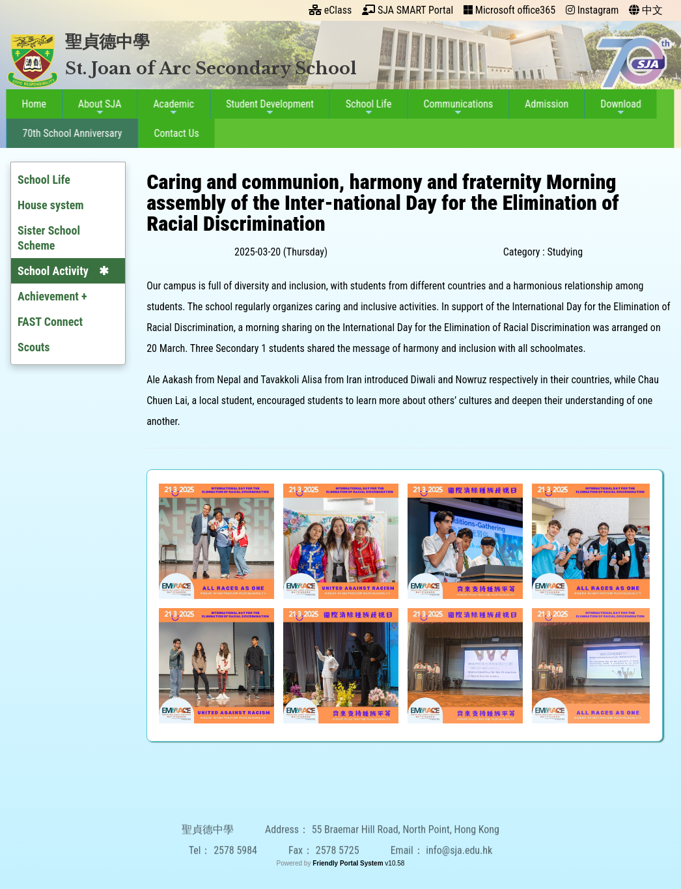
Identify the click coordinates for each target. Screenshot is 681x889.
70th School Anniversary (68, 133)
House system (51, 205)
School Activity (53, 271)
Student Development (267, 107)
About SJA (96, 107)
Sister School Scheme (49, 238)
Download (617, 107)
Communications (455, 107)
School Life (365, 107)
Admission (543, 104)
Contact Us (172, 133)
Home (30, 104)
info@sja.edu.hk (459, 871)
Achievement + (52, 296)
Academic (170, 107)
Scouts (34, 347)
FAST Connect (50, 321)
